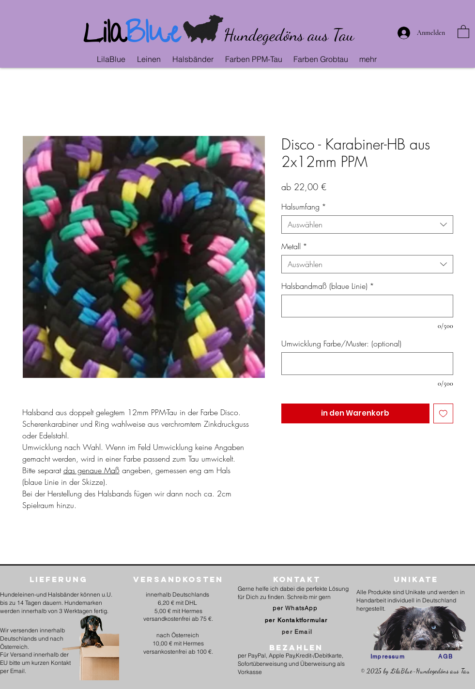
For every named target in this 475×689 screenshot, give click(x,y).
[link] (463, 31)
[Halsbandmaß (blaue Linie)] (367, 306)
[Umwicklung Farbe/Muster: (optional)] (367, 364)
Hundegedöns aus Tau (289, 35)
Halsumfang (303, 206)
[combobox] (367, 224)
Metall (294, 246)
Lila (104, 36)
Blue (152, 36)
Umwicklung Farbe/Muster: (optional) (341, 343)
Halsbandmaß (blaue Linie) (327, 286)
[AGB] (445, 656)
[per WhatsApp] (296, 607)
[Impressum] (387, 656)
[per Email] (297, 632)
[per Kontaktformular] (297, 620)
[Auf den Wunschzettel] (443, 413)
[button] (150, 59)
